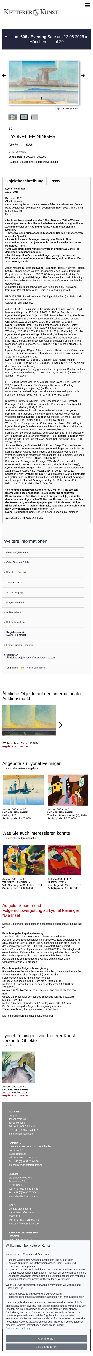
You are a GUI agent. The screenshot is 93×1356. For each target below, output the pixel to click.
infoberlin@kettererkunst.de (23, 1196)
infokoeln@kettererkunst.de (23, 1223)
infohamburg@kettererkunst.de (25, 1165)
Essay (54, 181)
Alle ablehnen (46, 1338)
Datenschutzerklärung (18, 1328)
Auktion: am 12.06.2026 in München (46, 39)
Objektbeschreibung (24, 181)
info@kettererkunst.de (20, 1133)
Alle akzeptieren (47, 1346)
